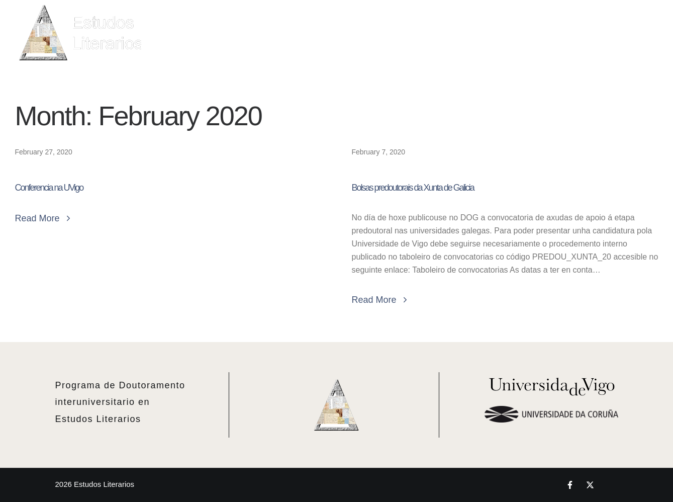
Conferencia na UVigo (49, 188)
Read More (44, 218)
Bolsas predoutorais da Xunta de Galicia (413, 188)
